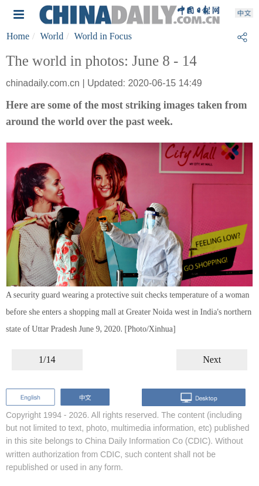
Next (212, 360)
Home (17, 36)
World (52, 36)
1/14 (47, 360)
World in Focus (103, 36)
